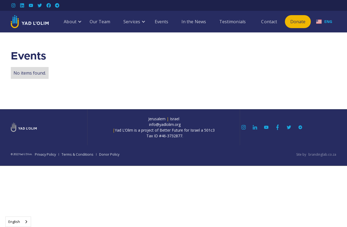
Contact (269, 22)
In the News (193, 22)
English (14, 221)
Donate (298, 22)
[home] (30, 21)
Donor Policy (109, 154)
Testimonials (232, 22)
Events (162, 22)
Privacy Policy (45, 154)
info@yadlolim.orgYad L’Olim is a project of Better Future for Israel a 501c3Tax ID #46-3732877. (164, 130)
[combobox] (18, 221)
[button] (70, 21)
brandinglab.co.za (322, 154)
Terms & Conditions (77, 154)
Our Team (100, 22)
